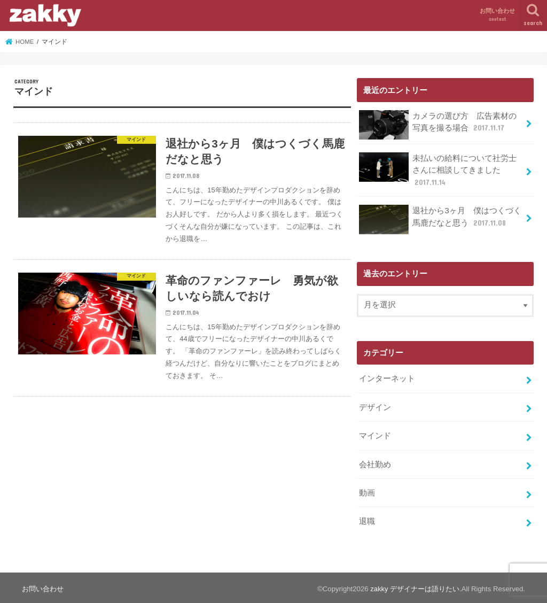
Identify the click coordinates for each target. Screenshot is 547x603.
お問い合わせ (497, 15)
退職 (367, 519)
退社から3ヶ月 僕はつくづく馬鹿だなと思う (440, 219)
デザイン (375, 405)
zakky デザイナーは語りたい (414, 587)
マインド (375, 434)
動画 (367, 490)
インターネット (387, 377)
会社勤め (375, 462)
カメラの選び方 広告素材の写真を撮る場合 (438, 125)
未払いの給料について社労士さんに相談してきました (438, 169)
